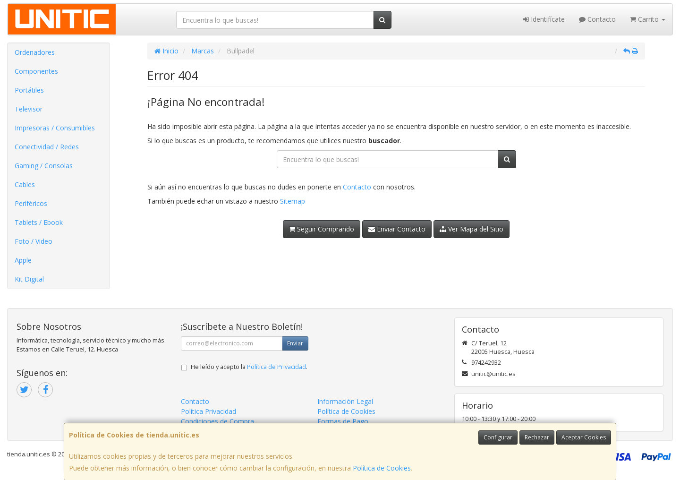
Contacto (597, 19)
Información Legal (345, 401)
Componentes (36, 71)
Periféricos (31, 203)
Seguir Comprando (321, 228)
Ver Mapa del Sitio (471, 228)
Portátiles (29, 90)
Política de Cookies (382, 467)
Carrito (647, 19)
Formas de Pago (342, 421)
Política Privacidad (208, 411)
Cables (25, 184)
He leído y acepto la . (249, 367)
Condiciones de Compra (217, 421)
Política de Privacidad (276, 367)
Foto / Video (33, 241)
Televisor (28, 108)
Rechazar (537, 437)
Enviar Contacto (396, 228)
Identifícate (544, 19)
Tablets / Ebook (39, 222)
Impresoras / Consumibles (55, 127)
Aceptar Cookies (583, 437)
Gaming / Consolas (44, 165)
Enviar (295, 343)
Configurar (498, 437)
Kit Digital (29, 278)
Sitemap (292, 201)
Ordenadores (35, 52)
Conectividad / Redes (47, 146)
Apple (23, 260)
